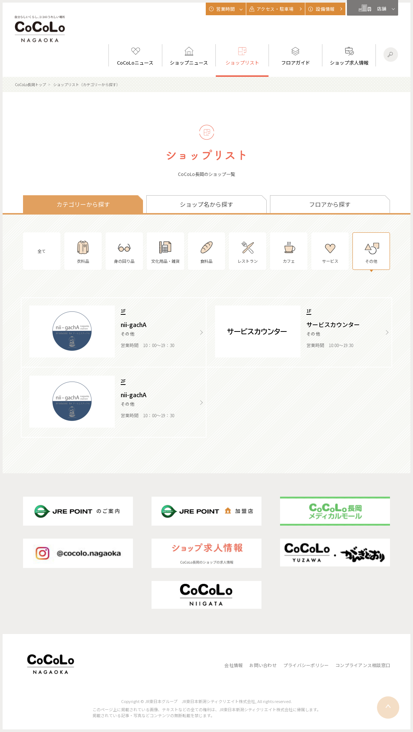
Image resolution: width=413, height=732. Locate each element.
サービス (330, 251)
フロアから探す (330, 204)
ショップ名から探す (206, 204)
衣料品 (83, 251)
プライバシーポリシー (306, 665)
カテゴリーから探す (83, 204)
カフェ (289, 251)
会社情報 (233, 665)
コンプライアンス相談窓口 (362, 665)
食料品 (206, 251)
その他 (371, 251)
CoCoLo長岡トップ (30, 84)
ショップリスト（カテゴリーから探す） (86, 84)
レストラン (247, 251)
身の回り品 (124, 251)
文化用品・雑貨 (165, 251)
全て (42, 251)
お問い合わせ (262, 665)
